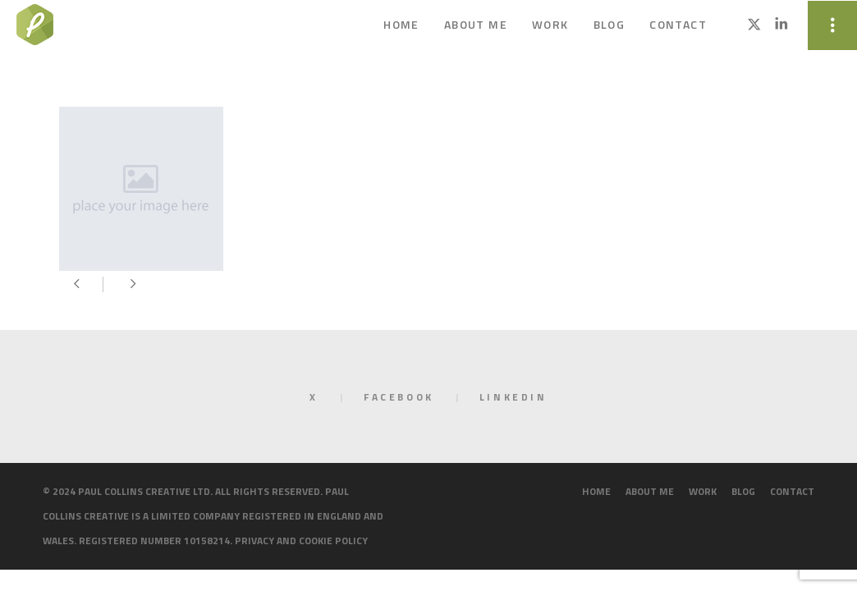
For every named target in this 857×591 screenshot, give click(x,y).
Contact (792, 491)
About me (650, 491)
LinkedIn (513, 397)
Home (596, 491)
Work (703, 491)
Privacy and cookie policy (301, 540)
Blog (743, 491)
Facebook (399, 397)
